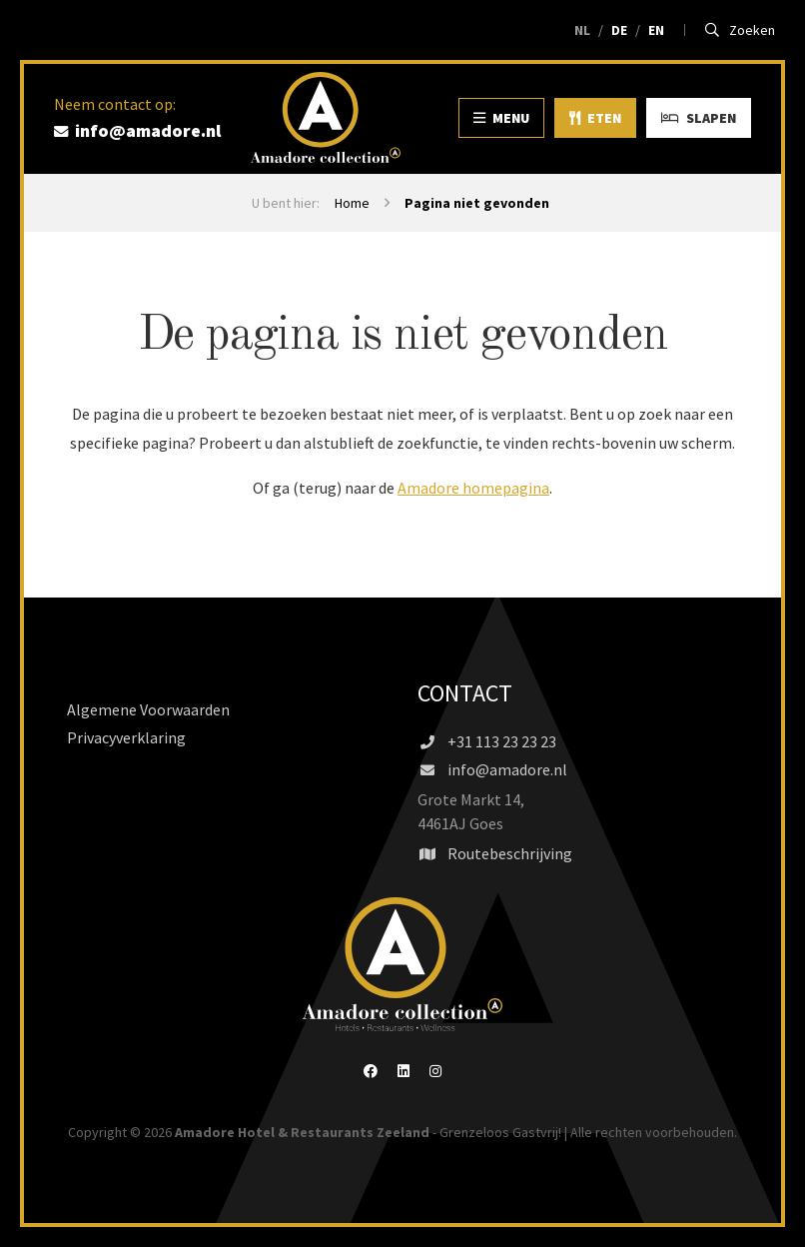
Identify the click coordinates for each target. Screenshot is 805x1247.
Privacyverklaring (126, 737)
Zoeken (740, 30)
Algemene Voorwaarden (148, 709)
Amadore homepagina (473, 488)
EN (656, 30)
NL (582, 30)
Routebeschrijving (494, 853)
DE (619, 30)
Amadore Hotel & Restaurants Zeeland (302, 1132)
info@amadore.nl (492, 769)
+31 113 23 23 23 (486, 741)
